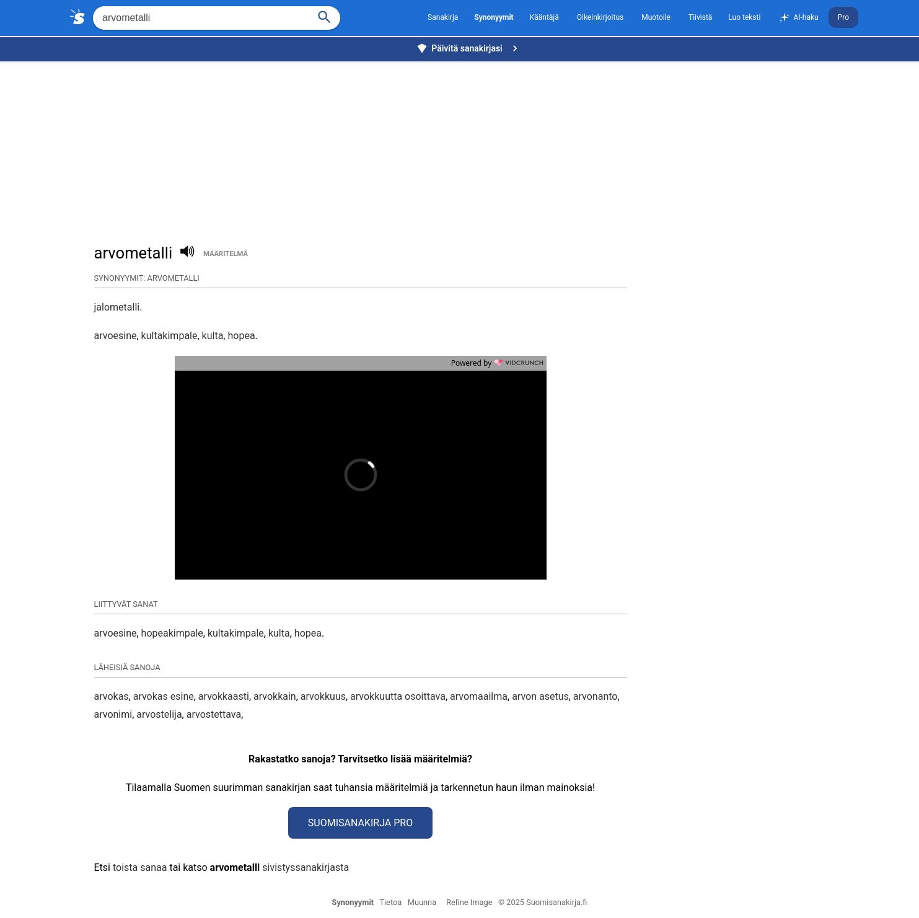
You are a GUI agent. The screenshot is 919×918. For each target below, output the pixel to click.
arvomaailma (479, 696)
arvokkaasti (223, 696)
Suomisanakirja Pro (360, 823)
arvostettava (214, 714)
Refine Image (469, 902)
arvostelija (159, 714)
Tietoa (390, 902)
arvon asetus (540, 696)
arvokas (111, 696)
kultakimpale (169, 336)
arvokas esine (163, 696)
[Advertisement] (463, 146)
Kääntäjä (544, 17)
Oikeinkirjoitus (600, 17)
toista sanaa (140, 867)
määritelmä (225, 254)
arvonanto (595, 696)
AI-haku (798, 18)
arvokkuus (323, 696)
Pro (843, 17)
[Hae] (200, 18)
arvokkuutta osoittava (398, 696)
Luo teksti (744, 17)
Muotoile (656, 17)
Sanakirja (443, 17)
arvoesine (115, 336)
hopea (241, 336)
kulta (213, 336)
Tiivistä (700, 17)
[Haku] (324, 16)
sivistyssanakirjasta (305, 867)
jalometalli (117, 307)
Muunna (422, 902)
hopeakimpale (172, 633)
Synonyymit (353, 902)
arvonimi (113, 714)
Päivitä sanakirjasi (468, 48)
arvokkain (274, 696)
